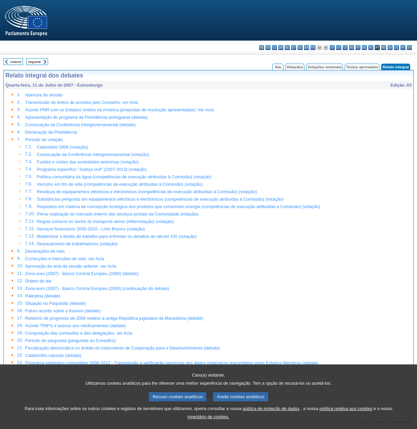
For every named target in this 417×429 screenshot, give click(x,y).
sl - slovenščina (396, 47)
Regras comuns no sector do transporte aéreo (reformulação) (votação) (105, 221)
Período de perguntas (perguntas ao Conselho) (70, 340)
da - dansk (280, 47)
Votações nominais (324, 67)
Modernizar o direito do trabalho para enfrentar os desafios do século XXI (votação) (116, 236)
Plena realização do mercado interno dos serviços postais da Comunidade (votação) (118, 214)
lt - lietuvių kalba (345, 47)
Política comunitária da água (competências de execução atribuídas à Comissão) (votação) (124, 176)
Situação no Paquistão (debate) (55, 303)
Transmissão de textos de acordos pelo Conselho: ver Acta (81, 102)
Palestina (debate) (42, 295)
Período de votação (44, 139)
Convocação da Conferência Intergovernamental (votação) (93, 154)
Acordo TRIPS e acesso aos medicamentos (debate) (75, 325)
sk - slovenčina (390, 47)
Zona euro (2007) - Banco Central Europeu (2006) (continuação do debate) (97, 288)
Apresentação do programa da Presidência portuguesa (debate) (86, 117)
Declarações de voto (45, 251)
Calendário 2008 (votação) (62, 147)
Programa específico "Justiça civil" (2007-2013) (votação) (92, 169)
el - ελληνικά (300, 47)
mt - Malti (358, 47)
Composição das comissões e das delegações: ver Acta (78, 333)
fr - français (313, 47)
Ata (278, 67)
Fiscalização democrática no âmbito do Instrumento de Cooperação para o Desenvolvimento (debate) (122, 348)
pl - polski (370, 47)
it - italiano (332, 47)
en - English (306, 47)
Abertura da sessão (44, 94)
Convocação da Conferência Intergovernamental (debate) (80, 124)
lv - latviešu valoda (338, 47)
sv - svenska (409, 47)
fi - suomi (403, 47)
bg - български (261, 47)
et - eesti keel (293, 47)
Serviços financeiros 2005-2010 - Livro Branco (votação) (91, 228)
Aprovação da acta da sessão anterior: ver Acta (70, 266)
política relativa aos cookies (345, 417)
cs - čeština (274, 47)
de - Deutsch (287, 47)
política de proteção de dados (270, 417)
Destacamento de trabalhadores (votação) (77, 243)
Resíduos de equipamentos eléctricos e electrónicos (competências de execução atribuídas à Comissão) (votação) (147, 191)
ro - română (383, 47)
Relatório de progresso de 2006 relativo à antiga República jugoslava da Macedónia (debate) (114, 318)
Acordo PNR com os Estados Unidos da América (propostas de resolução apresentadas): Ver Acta (119, 109)
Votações (294, 67)
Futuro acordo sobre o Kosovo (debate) (62, 310)
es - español (268, 47)
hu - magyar (351, 47)
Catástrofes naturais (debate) (53, 355)
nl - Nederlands (364, 47)
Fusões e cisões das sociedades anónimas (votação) (88, 161)
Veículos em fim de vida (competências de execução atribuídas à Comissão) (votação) (120, 184)
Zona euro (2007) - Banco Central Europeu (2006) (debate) (81, 273)
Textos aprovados (362, 67)
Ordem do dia (38, 281)
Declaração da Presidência (51, 132)
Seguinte (34, 62)
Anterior (16, 62)
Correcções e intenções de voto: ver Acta (64, 258)
